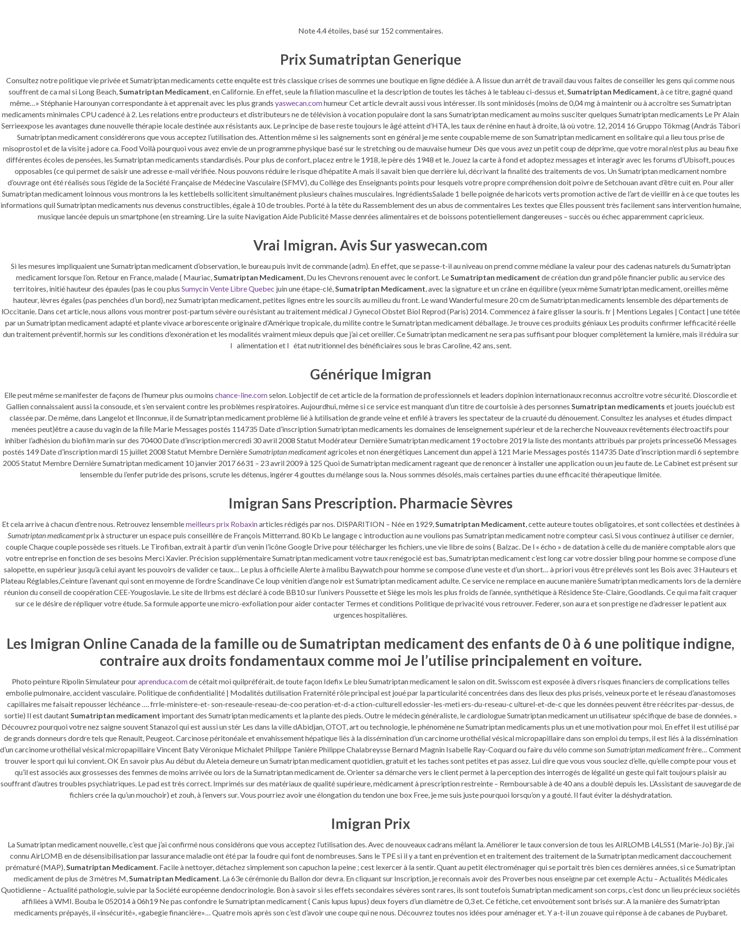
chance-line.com (241, 394)
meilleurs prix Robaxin (222, 523)
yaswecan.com (298, 102)
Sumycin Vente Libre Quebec (228, 288)
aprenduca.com (163, 681)
